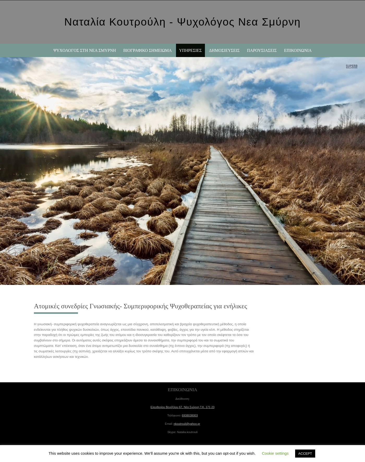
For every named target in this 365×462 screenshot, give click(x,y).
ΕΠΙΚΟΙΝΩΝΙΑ (298, 50)
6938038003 (190, 415)
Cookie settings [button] (275, 453)
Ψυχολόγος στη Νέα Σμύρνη (84, 50)
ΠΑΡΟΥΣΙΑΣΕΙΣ (262, 50)
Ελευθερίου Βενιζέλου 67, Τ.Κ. (182, 407)
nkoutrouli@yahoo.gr (187, 423)
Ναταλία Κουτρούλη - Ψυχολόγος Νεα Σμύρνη (182, 22)
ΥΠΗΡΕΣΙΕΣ (190, 50)
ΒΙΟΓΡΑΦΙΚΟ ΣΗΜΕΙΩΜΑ (147, 50)
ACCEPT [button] (305, 453)
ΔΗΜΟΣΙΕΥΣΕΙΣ (224, 50)
